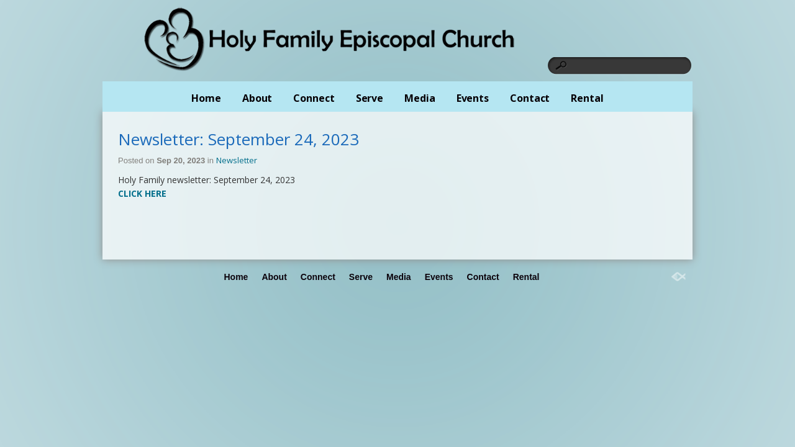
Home (206, 98)
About (257, 98)
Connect (313, 98)
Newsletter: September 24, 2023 (238, 139)
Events (473, 98)
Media (419, 98)
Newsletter (236, 160)
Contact (530, 98)
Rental (587, 98)
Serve (370, 98)
